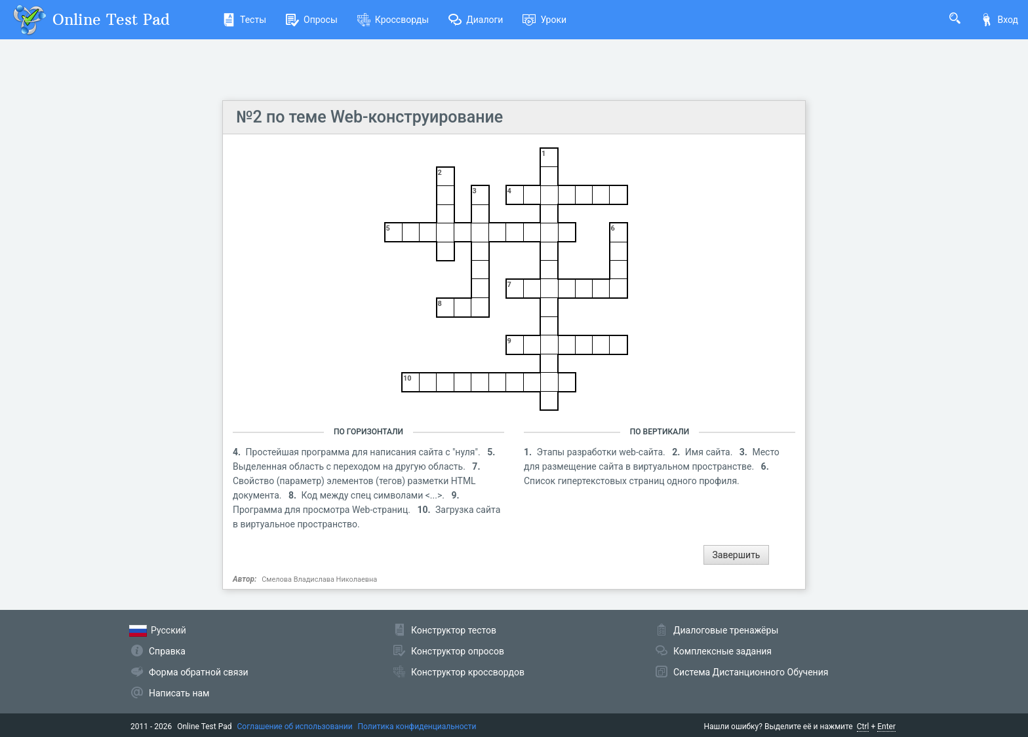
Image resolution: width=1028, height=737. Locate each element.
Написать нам (179, 693)
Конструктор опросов (457, 651)
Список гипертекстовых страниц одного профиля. (632, 481)
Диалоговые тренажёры (725, 630)
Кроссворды (393, 19)
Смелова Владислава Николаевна (319, 579)
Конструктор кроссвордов (467, 672)
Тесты (244, 19)
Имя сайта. (710, 452)
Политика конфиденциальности (417, 726)
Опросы (312, 19)
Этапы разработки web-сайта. (602, 452)
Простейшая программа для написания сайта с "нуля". (364, 452)
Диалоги (475, 19)
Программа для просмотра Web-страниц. (322, 509)
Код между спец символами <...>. (374, 495)
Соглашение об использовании (295, 726)
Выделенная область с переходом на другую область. (350, 466)
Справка (167, 651)
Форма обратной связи (198, 672)
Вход (999, 19)
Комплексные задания (722, 651)
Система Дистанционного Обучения (750, 672)
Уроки (544, 19)
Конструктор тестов (453, 630)
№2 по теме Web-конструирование (369, 116)
